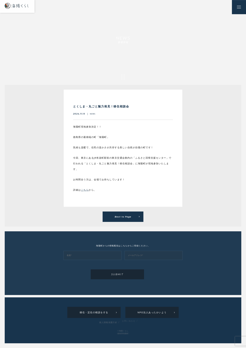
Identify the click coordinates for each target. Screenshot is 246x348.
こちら (85, 189)
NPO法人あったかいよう (151, 312)
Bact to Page (123, 216)
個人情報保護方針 (108, 320)
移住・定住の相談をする (94, 312)
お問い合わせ (128, 318)
